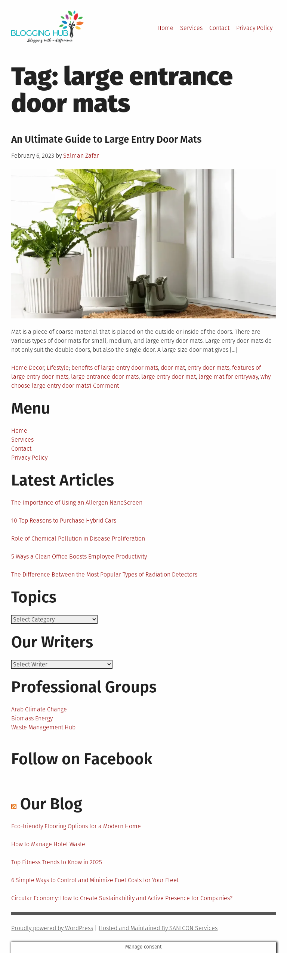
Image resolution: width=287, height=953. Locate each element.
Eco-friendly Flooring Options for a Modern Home (76, 826)
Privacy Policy (254, 27)
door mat (173, 367)
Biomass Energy (32, 718)
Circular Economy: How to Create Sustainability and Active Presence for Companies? (121, 898)
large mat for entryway (228, 376)
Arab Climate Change (39, 709)
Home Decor (27, 367)
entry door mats (208, 367)
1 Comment (104, 385)
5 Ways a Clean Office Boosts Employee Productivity (79, 556)
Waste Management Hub (43, 727)
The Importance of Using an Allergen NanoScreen (76, 502)
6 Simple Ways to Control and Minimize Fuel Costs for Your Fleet (95, 880)
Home (165, 27)
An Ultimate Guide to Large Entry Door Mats (106, 139)
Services (191, 27)
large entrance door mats (105, 376)
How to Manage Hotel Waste (48, 844)
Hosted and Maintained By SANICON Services (158, 928)
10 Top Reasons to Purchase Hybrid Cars (63, 520)
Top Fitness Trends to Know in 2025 (56, 862)
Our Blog (51, 804)
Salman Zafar (81, 155)
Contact (219, 27)
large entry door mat (168, 376)
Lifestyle (58, 367)
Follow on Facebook (81, 759)
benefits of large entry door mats (114, 367)
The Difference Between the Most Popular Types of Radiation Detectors (104, 574)
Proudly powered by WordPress (52, 928)
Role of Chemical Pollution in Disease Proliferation (78, 538)
